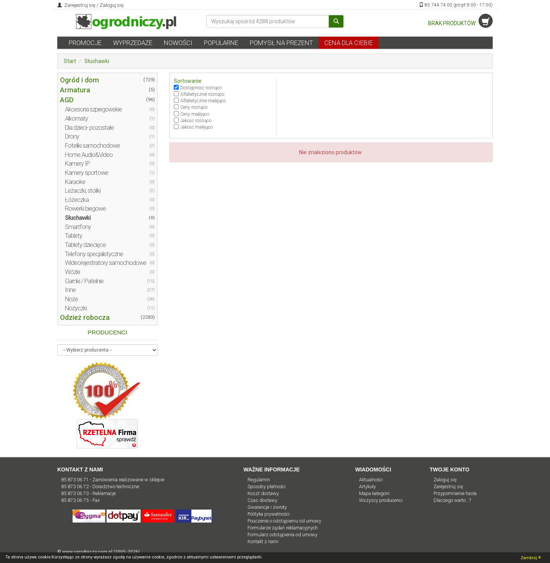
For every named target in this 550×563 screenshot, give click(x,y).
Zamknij (531, 557)
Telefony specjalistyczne (94, 254)
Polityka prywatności (268, 514)
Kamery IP (77, 163)
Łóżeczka (77, 199)
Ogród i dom (79, 80)
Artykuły (367, 486)
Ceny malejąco (194, 114)
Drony (72, 136)
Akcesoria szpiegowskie (93, 109)
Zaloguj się (112, 5)
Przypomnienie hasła (455, 493)
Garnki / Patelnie (84, 281)
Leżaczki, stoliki (82, 190)
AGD (67, 100)
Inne (70, 290)
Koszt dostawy (263, 493)
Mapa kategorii (374, 493)
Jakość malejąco (196, 127)
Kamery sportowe (86, 172)
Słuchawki (96, 61)
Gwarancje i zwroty (267, 507)
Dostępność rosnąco (201, 87)
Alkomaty (76, 118)
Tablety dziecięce (85, 244)
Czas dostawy (262, 500)
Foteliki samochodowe (92, 145)
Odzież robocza (85, 317)
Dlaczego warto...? (452, 500)
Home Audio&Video (89, 154)
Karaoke (75, 182)
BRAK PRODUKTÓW (460, 23)
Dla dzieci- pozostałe (89, 127)
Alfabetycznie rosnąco (202, 94)
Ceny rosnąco (193, 107)
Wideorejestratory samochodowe (105, 262)
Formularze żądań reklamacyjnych (282, 528)
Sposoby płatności (266, 486)
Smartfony (78, 227)
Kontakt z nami (262, 541)
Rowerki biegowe (85, 208)
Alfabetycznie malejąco (203, 100)
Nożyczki (76, 308)
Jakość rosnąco (195, 120)
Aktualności (371, 479)
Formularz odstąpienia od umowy (282, 534)
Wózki (72, 272)
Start (70, 61)
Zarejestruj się (79, 5)
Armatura (75, 90)
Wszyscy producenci (381, 500)
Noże (71, 299)
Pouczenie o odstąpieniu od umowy (284, 521)
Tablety (73, 235)
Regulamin (258, 479)
